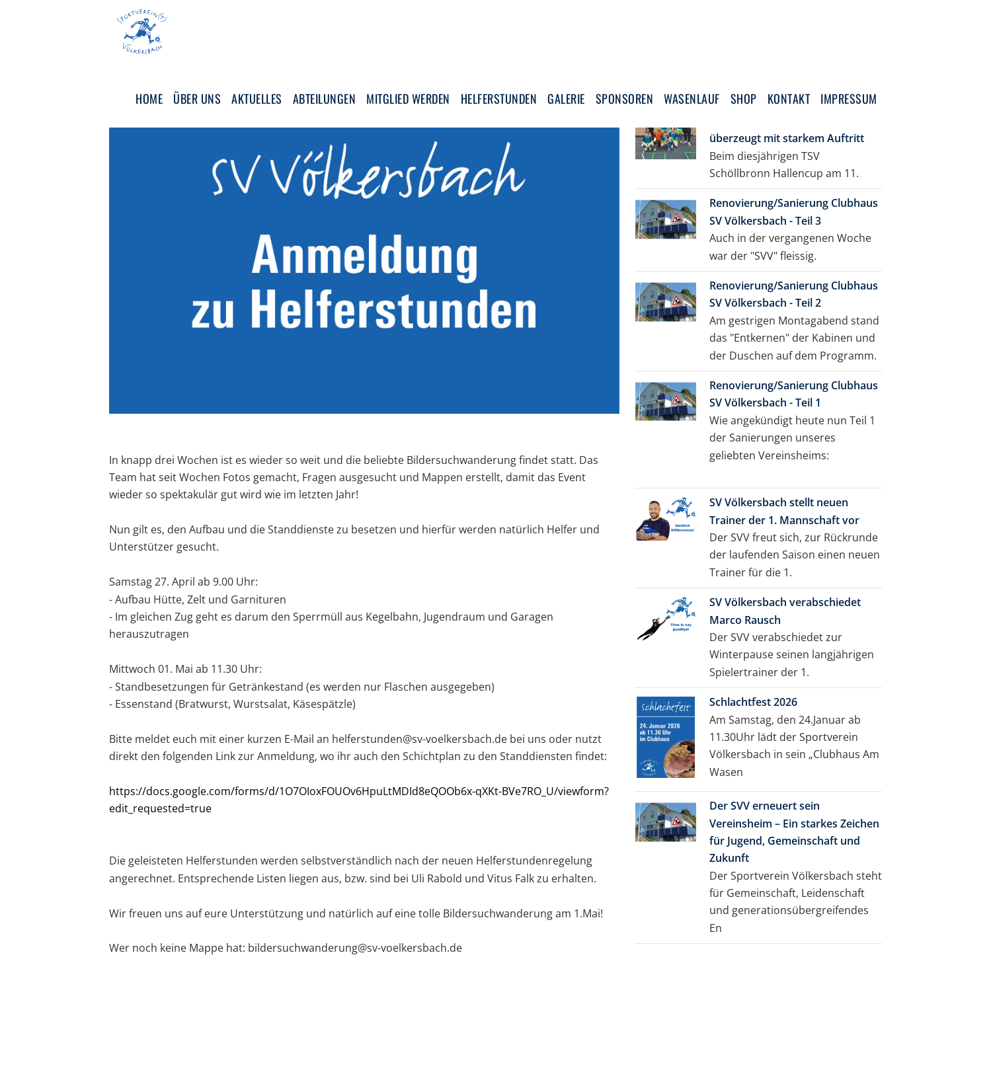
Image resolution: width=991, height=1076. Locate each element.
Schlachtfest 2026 (753, 702)
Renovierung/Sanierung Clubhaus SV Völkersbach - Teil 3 (793, 211)
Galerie (566, 98)
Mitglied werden (408, 98)
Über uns (197, 98)
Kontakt (789, 98)
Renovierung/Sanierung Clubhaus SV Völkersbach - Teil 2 (793, 294)
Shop (744, 98)
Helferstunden (499, 98)
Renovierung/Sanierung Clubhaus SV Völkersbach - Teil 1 (793, 394)
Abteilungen (324, 98)
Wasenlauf (692, 98)
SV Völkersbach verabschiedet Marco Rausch (785, 611)
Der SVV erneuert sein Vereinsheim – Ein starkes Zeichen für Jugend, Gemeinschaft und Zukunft (794, 831)
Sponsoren (625, 98)
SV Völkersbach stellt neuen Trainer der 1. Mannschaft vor (784, 511)
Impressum (848, 98)
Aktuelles (256, 98)
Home (149, 98)
